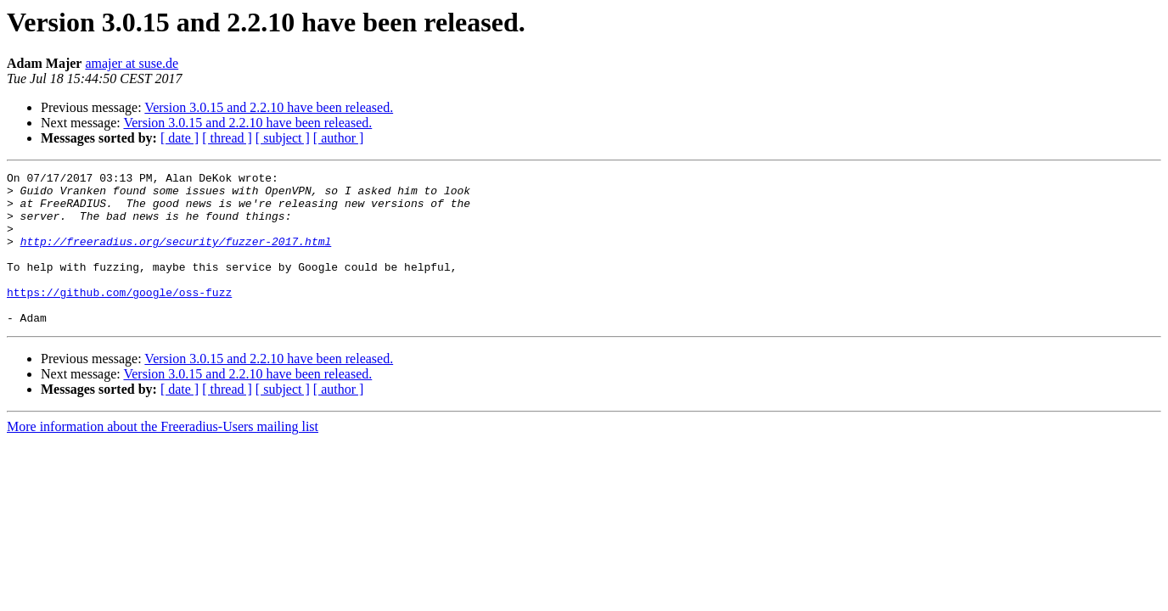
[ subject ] (283, 138)
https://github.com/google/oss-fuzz (119, 317)
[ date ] (179, 138)
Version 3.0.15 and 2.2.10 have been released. (268, 107)
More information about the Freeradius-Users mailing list (162, 457)
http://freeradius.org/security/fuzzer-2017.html (176, 256)
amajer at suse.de (131, 63)
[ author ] (338, 138)
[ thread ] (227, 138)
